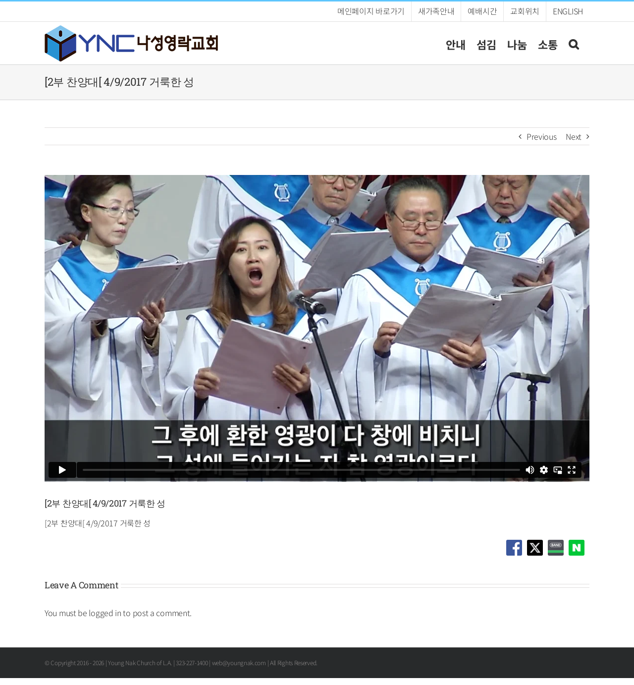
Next (573, 136)
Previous (542, 136)
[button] (574, 43)
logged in (105, 613)
